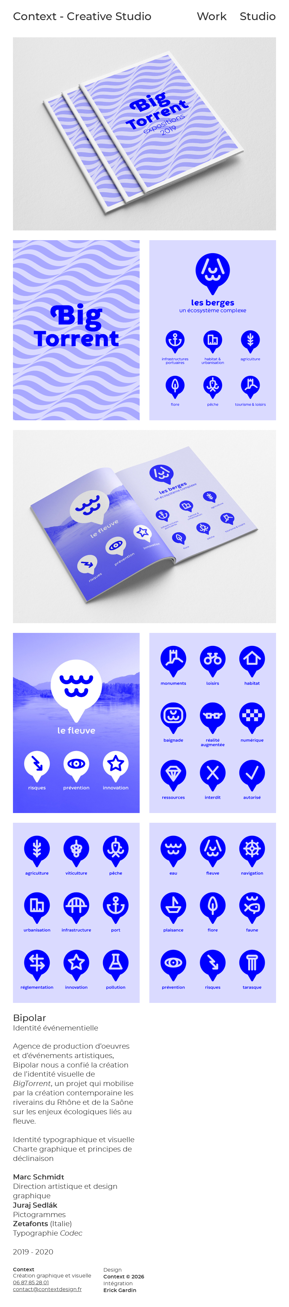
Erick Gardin (119, 1290)
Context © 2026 (123, 1276)
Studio (258, 16)
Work (212, 16)
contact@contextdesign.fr (47, 1289)
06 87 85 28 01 (31, 1282)
